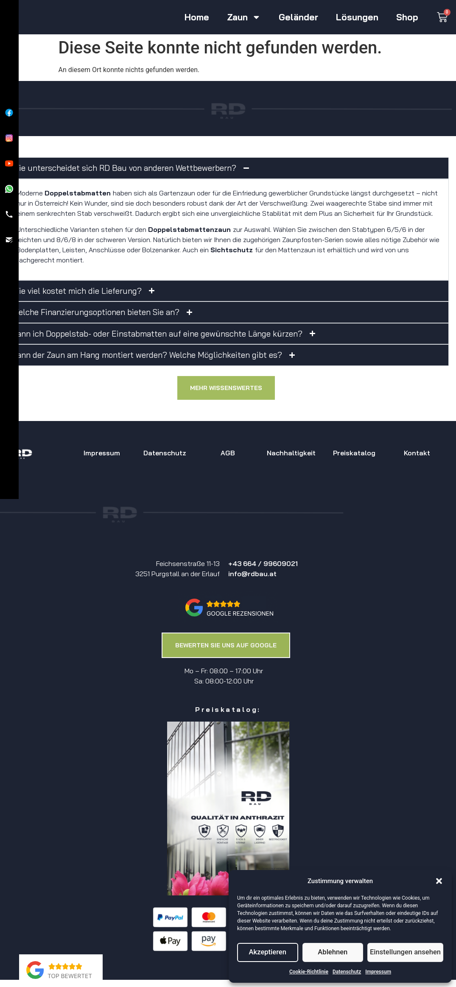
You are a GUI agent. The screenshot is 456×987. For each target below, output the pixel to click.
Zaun (244, 17)
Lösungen (357, 17)
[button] (439, 881)
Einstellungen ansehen (407, 952)
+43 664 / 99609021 (263, 563)
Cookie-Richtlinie (308, 972)
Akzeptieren (268, 952)
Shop (407, 17)
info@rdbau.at (252, 573)
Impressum (378, 972)
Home (197, 17)
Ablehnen (334, 952)
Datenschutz (347, 972)
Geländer (298, 17)
